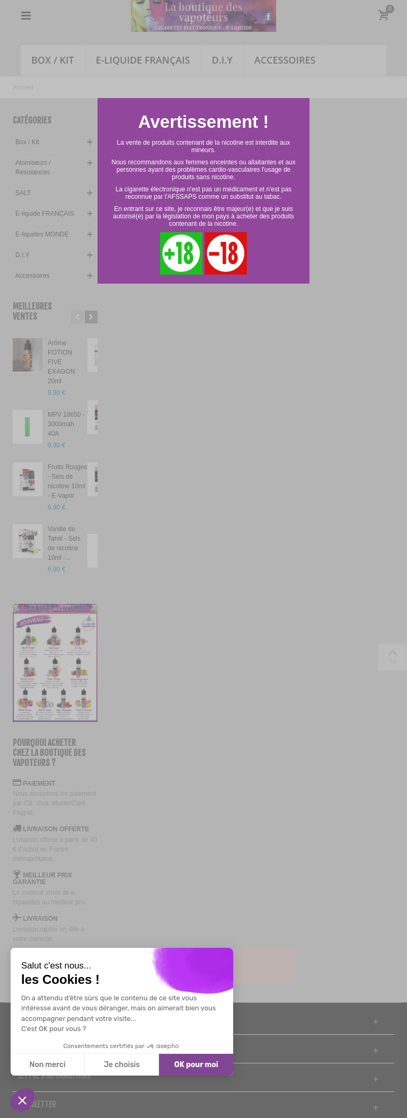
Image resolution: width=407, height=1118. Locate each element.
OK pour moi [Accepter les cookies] (196, 1064)
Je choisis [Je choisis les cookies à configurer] (122, 1064)
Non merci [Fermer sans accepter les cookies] (47, 1064)
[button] (22, 1100)
